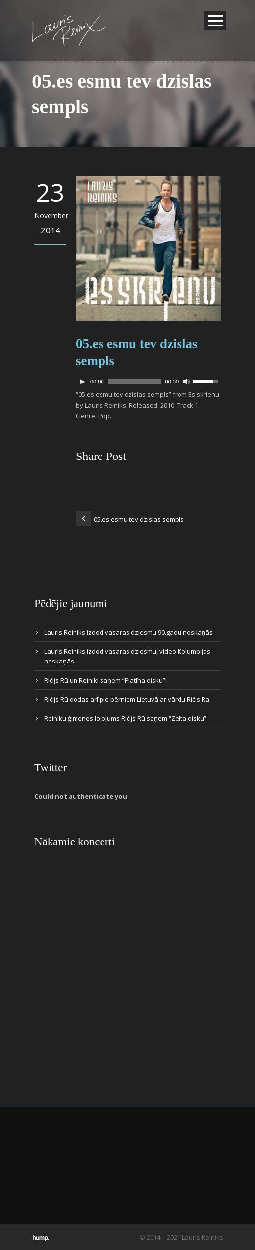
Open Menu (215, 20)
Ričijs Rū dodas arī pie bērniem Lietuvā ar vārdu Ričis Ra (126, 699)
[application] (148, 381)
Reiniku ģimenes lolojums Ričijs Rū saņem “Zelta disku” (125, 718)
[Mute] (186, 381)
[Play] (82, 381)
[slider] (134, 381)
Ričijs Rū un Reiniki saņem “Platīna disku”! (105, 680)
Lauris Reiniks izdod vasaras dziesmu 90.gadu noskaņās (128, 632)
